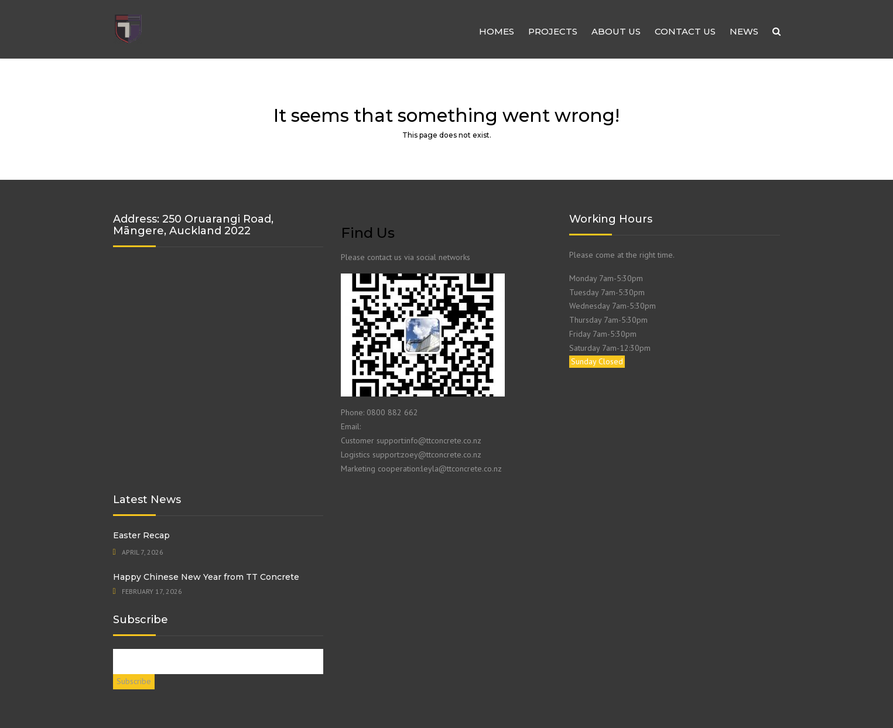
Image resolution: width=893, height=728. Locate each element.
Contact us (685, 31)
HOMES (496, 31)
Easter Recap (141, 535)
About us (616, 31)
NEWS (744, 31)
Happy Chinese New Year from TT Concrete (206, 577)
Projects (552, 31)
